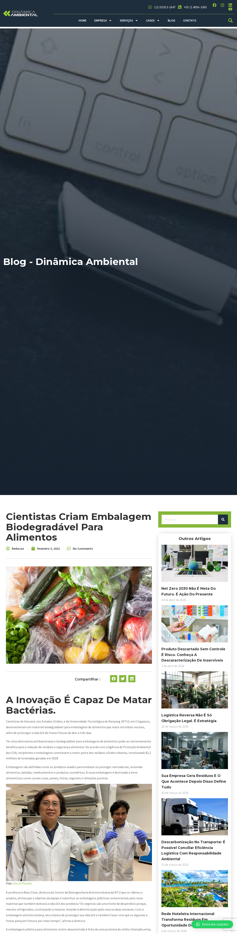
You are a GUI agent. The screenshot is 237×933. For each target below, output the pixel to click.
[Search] (61, 525)
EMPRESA (103, 20)
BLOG (171, 20)
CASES (153, 20)
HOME (82, 20)
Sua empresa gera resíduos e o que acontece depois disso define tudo (37, 771)
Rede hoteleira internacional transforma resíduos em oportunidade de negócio (35, 903)
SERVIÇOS (129, 20)
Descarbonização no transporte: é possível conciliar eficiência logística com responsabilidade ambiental (36, 837)
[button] (230, 20)
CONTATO (189, 20)
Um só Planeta (96, 892)
